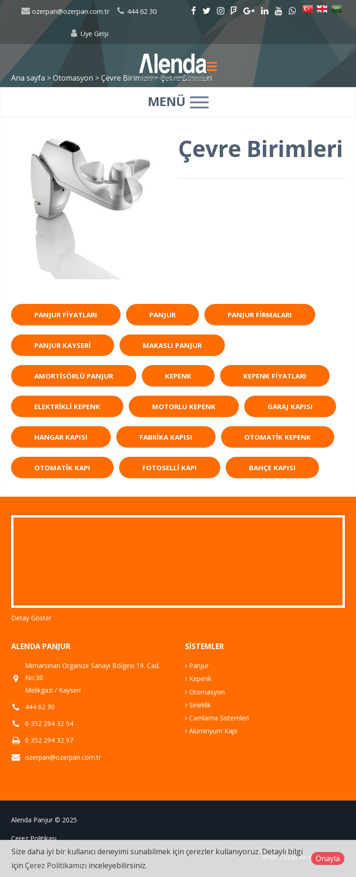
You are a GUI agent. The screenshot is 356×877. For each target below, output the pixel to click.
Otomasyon (205, 692)
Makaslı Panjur (172, 345)
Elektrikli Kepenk (67, 406)
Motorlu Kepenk (184, 406)
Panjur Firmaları (260, 314)
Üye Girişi (89, 33)
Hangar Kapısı (61, 437)
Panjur (162, 314)
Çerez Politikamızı (56, 865)
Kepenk (178, 375)
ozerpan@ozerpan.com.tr (65, 11)
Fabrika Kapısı (166, 437)
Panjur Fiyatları (65, 314)
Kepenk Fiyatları (274, 375)
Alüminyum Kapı (211, 730)
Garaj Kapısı (290, 406)
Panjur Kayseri (62, 345)
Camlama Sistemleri (217, 717)
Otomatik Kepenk (277, 437)
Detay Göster (31, 617)
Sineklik (198, 704)
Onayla (328, 858)
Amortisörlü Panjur (73, 375)
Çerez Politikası (34, 838)
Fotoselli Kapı (169, 467)
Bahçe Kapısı (272, 467)
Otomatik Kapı (62, 467)
